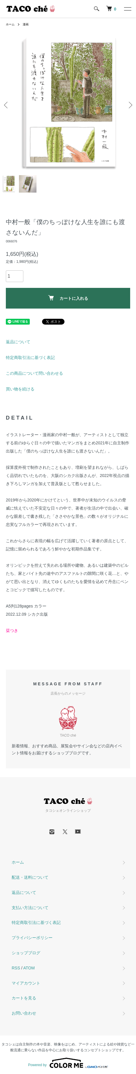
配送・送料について (30, 877)
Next (129, 105)
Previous (6, 105)
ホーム (10, 24)
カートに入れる (68, 298)
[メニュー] (127, 8)
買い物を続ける (20, 389)
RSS (16, 968)
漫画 (26, 24)
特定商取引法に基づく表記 (30, 357)
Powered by (68, 1063)
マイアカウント (26, 983)
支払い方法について (30, 907)
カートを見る (24, 998)
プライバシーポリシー (32, 937)
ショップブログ (26, 952)
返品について (18, 341)
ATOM (29, 968)
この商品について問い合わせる (34, 373)
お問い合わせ (24, 1013)
